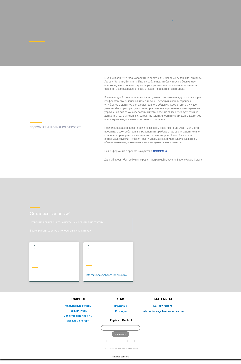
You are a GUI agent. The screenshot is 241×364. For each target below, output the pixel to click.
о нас (120, 309)
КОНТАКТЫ (163, 309)
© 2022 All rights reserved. (120, 358)
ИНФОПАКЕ (160, 151)
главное (78, 309)
